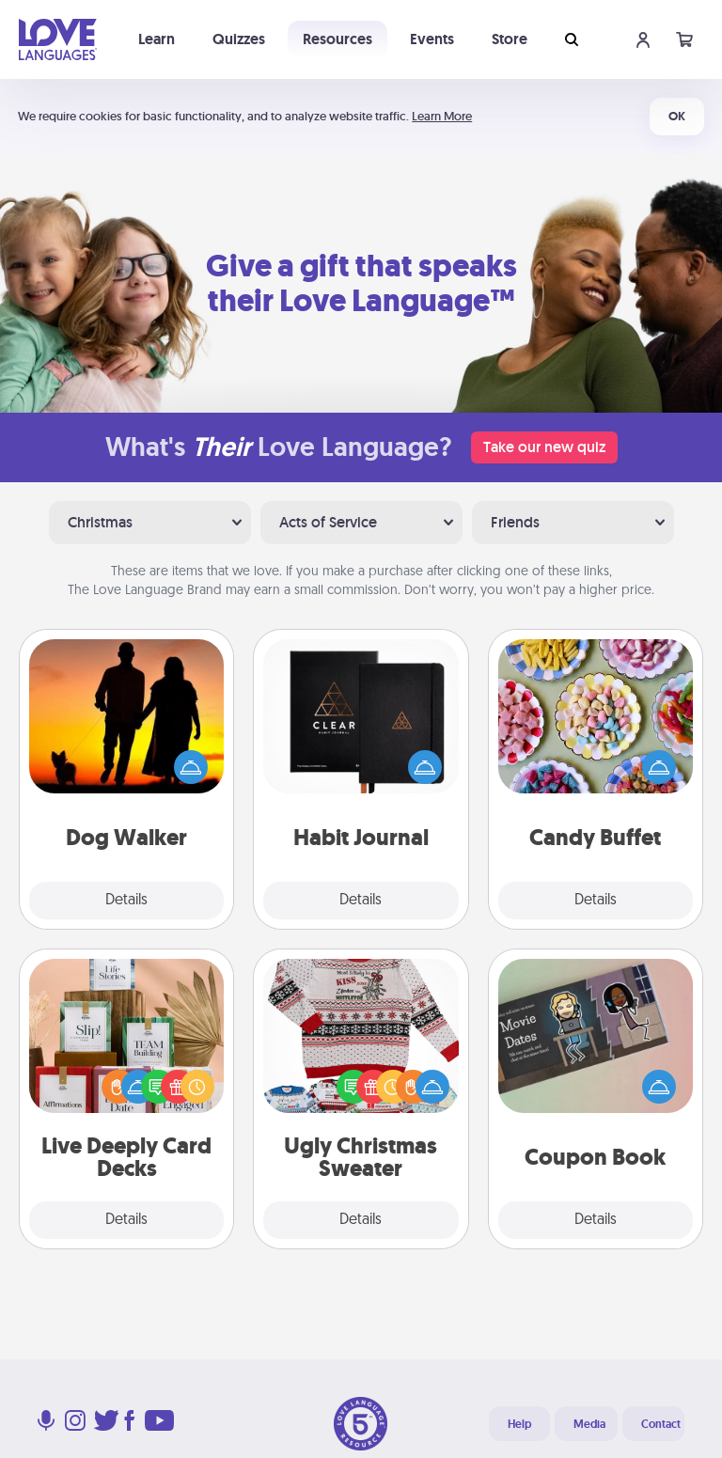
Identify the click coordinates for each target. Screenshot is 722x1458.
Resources (337, 39)
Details (126, 900)
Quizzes (238, 39)
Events (432, 39)
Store (509, 39)
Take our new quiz (544, 447)
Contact (661, 1424)
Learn (156, 39)
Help (519, 1424)
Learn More (442, 116)
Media (589, 1424)
